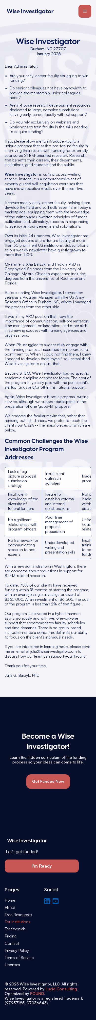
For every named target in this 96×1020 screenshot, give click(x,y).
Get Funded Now (48, 781)
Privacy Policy (17, 950)
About (10, 907)
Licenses (12, 964)
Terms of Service (19, 957)
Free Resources (18, 914)
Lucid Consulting (61, 988)
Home (10, 900)
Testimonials (15, 929)
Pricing (11, 936)
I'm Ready (42, 866)
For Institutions (17, 922)
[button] (84, 11)
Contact (12, 943)
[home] (29, 11)
